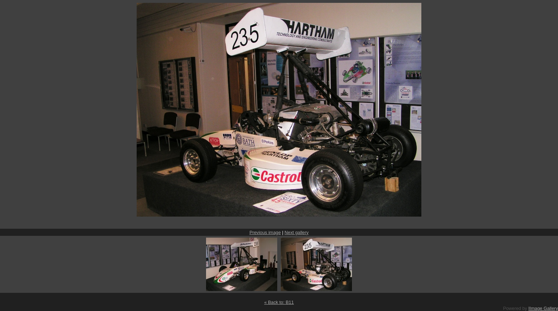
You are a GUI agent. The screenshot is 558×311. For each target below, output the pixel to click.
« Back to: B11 (279, 302)
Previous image (265, 232)
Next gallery (297, 232)
